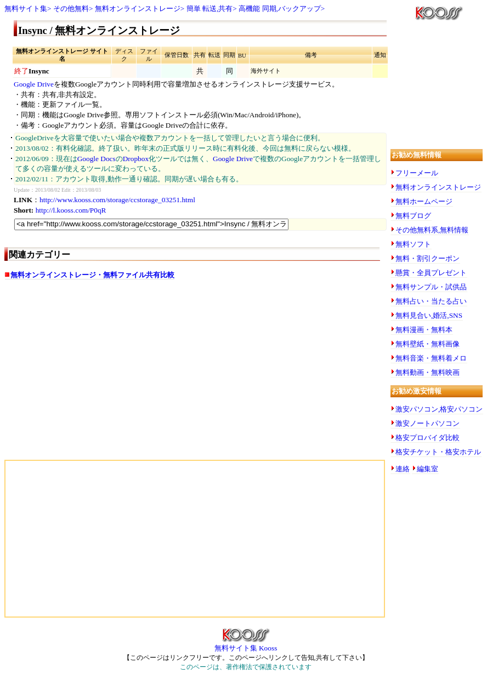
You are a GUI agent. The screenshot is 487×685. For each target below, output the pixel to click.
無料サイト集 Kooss (246, 644)
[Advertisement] (96, 375)
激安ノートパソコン (427, 423)
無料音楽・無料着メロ (431, 358)
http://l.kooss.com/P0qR (71, 210)
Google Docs (96, 159)
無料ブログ (413, 216)
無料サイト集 (25, 8)
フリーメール (416, 173)
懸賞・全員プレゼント (431, 273)
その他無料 (71, 8)
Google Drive (34, 84)
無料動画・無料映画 (427, 372)
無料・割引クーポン (427, 258)
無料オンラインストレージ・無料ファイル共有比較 (92, 275)
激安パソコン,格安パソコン (439, 409)
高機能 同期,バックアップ (280, 8)
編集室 (427, 469)
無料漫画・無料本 (423, 330)
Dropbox (136, 159)
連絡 (402, 469)
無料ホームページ (423, 201)
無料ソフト (413, 244)
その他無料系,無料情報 (431, 230)
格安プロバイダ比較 (427, 437)
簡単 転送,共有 (209, 8)
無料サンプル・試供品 (431, 287)
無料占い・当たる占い (431, 301)
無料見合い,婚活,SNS (428, 315)
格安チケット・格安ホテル (438, 452)
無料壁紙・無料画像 (427, 344)
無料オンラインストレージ (137, 8)
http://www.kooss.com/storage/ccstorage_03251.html (117, 200)
